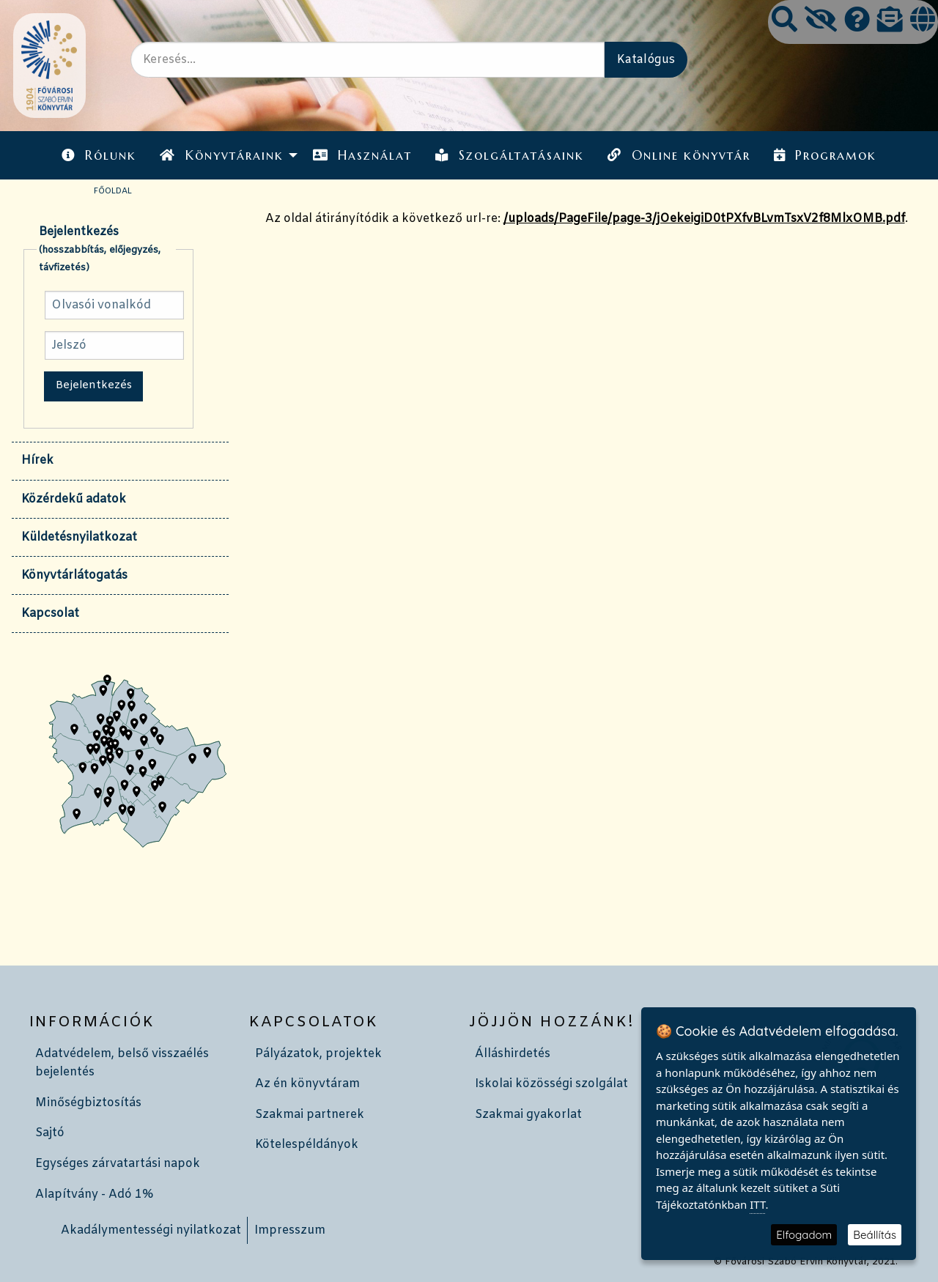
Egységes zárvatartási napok (117, 1163)
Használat (362, 155)
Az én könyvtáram (307, 1084)
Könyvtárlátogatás (74, 575)
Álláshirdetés (512, 1053)
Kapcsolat (50, 613)
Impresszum (289, 1230)
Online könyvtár (679, 155)
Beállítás (874, 1235)
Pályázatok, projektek (318, 1053)
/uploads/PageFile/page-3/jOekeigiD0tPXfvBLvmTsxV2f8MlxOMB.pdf (704, 218)
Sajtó (49, 1133)
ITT (757, 1204)
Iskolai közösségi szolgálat (551, 1084)
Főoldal (113, 191)
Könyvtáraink (221, 155)
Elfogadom (804, 1235)
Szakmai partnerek (309, 1114)
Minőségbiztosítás (88, 1103)
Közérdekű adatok (73, 499)
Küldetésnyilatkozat (79, 537)
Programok (825, 155)
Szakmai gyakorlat (528, 1114)
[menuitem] (99, 154)
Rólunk (99, 155)
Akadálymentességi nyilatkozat (151, 1230)
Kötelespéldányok (306, 1144)
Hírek (37, 460)
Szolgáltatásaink (509, 155)
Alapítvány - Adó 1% (94, 1194)
